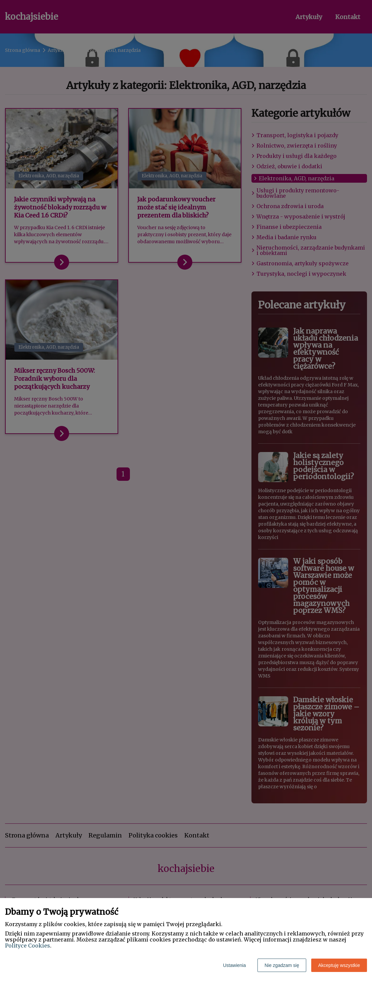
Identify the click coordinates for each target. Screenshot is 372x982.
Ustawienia (234, 965)
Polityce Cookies (27, 945)
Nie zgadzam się (281, 965)
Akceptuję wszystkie (339, 965)
